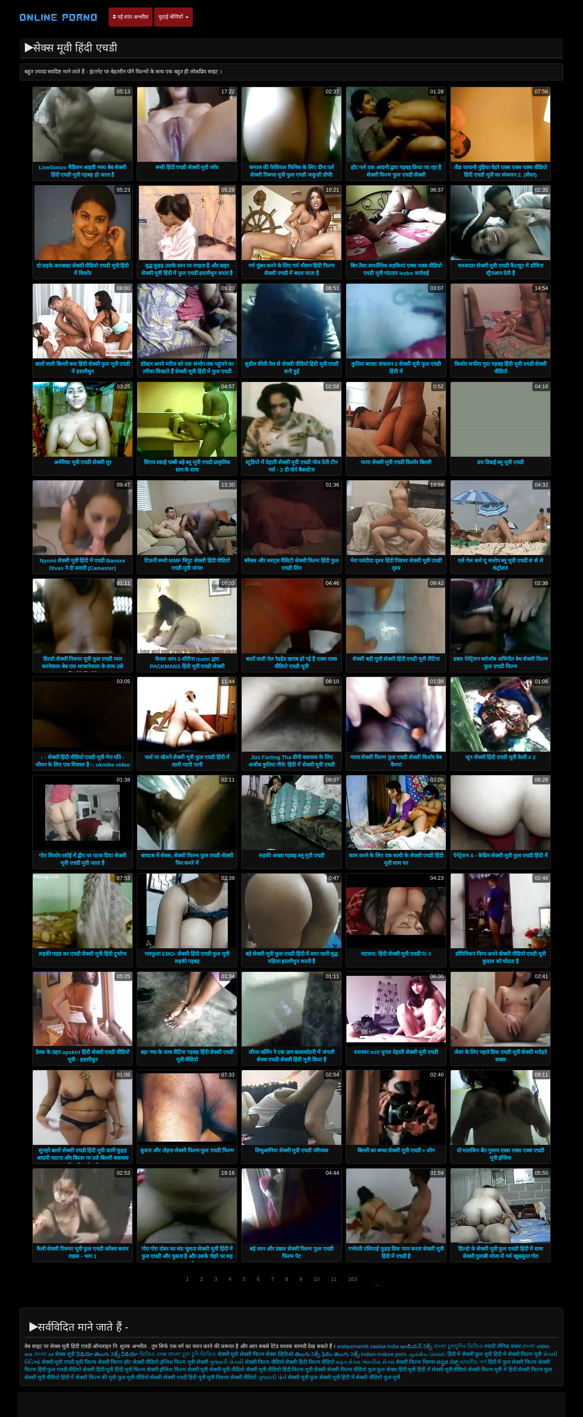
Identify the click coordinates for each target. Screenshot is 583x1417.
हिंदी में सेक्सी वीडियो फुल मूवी (370, 1377)
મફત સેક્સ (348, 1362)
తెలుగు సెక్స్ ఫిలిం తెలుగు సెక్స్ (327, 1354)
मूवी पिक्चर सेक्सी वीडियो (232, 1377)
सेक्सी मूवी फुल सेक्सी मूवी (314, 1377)
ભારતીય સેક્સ (378, 1362)
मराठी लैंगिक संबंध (502, 1346)
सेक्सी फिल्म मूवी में (487, 1369)
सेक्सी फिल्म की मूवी (96, 1377)
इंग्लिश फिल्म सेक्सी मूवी (184, 1369)
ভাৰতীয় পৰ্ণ (473, 1362)
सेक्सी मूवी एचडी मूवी (63, 1362)
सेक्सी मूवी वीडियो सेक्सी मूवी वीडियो (245, 1369)
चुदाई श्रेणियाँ (173, 17)
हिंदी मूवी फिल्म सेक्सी (136, 1369)
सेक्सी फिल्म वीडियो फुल (351, 1369)
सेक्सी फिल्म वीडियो (264, 1362)
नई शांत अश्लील (130, 17)
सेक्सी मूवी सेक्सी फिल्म (241, 1354)
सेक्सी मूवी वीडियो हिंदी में (49, 1377)
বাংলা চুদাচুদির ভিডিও (458, 1346)
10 (316, 1279)
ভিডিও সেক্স (153, 1354)
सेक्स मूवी (65, 1354)
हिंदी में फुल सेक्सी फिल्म (512, 1362)
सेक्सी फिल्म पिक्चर (416, 1362)
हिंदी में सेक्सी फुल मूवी (469, 1354)
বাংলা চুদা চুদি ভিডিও (192, 1354)
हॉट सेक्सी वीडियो (141, 1362)
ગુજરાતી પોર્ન (272, 1377)
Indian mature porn (384, 1354)
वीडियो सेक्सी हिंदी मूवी (90, 1369)
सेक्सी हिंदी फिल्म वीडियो (310, 1362)
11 (334, 1279)
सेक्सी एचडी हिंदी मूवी (185, 1377)
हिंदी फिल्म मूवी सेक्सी (304, 1369)
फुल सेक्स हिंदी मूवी (396, 1369)
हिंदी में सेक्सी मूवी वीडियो (441, 1369)
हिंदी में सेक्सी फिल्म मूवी (517, 1354)
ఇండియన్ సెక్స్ (416, 1346)
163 (352, 1279)
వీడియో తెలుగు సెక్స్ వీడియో (107, 1354)
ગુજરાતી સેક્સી (226, 1362)
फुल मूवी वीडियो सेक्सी (140, 1377)
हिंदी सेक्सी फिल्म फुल (530, 1369)
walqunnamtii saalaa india (368, 1346)
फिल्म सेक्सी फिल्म (103, 1362)
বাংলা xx (44, 1354)
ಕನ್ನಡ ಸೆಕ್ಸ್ (448, 1362)
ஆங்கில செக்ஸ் (427, 1354)
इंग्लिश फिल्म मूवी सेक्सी (184, 1362)
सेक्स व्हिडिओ (279, 1354)
